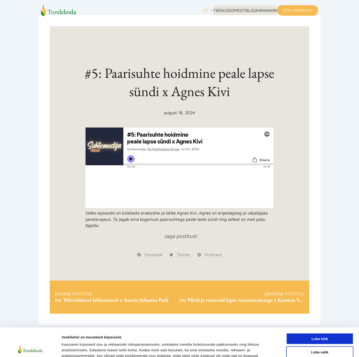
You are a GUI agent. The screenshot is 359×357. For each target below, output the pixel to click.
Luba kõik (320, 310)
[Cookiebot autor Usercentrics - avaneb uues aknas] (30, 347)
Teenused (199, 10)
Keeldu (320, 336)
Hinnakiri (263, 10)
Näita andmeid (242, 348)
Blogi (240, 10)
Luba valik (319, 323)
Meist (222, 10)
